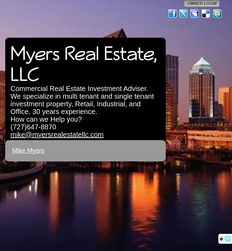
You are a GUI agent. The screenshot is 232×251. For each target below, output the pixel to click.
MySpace (195, 13)
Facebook (173, 13)
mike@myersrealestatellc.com (57, 134)
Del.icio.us (206, 13)
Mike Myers (28, 150)
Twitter (184, 13)
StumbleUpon (217, 13)
